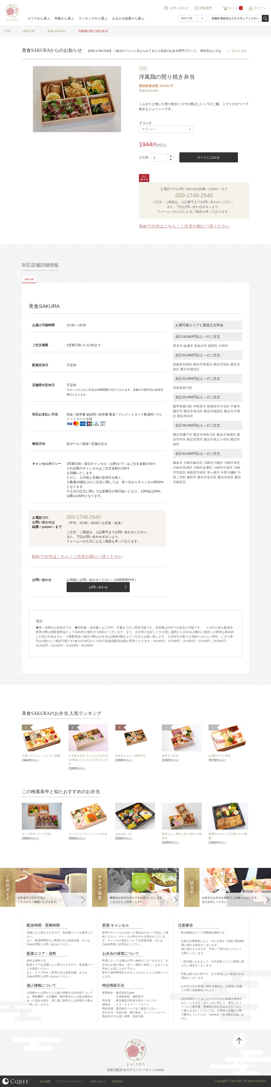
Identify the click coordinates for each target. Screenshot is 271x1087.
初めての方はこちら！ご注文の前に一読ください (184, 226)
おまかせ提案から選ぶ (128, 18)
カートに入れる (208, 157)
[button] (171, 156)
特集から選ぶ (64, 18)
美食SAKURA (149, 90)
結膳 (11, 12)
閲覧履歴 (205, 8)
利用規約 (117, 1081)
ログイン (260, 8)
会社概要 (45, 1081)
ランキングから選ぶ (93, 18)
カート (233, 8)
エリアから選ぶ (39, 18)
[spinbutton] (162, 158)
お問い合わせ (179, 8)
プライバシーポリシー (70, 1081)
